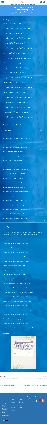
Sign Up (20, 407)
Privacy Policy (13, 407)
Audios (20, 401)
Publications (13, 402)
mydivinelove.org (38, 403)
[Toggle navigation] (2, 2)
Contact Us (13, 405)
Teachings (20, 399)
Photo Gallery (13, 404)
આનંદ (17, 43)
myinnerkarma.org (38, 406)
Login (20, 405)
